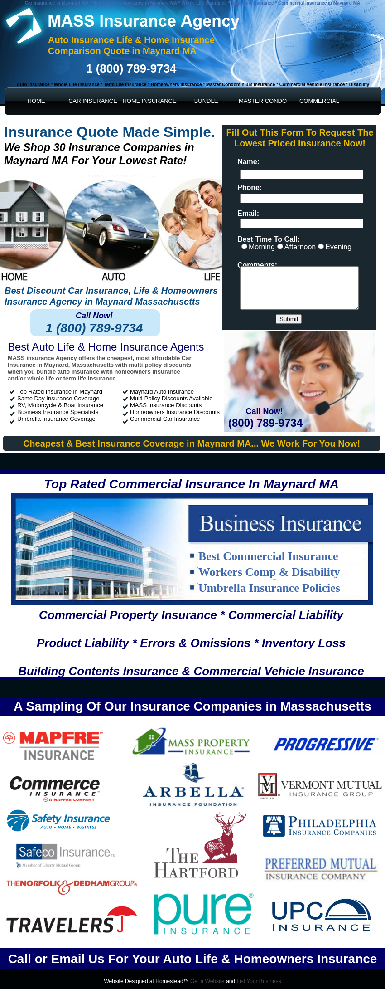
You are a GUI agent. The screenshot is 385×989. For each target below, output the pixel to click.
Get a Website (207, 981)
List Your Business (259, 981)
